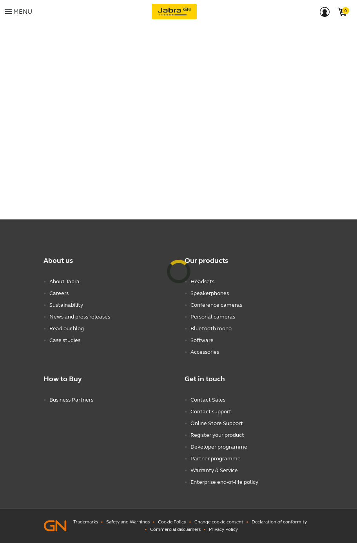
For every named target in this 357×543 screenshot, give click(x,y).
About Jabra (64, 281)
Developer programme (218, 446)
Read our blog (66, 328)
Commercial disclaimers (175, 529)
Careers (59, 293)
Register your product (217, 435)
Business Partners (71, 399)
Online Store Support (216, 423)
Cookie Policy (172, 522)
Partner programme (215, 458)
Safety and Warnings (128, 522)
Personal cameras (212, 316)
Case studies (64, 340)
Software (202, 340)
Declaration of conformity (279, 522)
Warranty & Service (214, 470)
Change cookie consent (218, 522)
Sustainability (66, 305)
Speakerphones (209, 293)
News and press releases (79, 316)
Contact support (210, 411)
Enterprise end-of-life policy (224, 482)
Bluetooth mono (211, 328)
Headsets (202, 281)
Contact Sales (207, 399)
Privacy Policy (223, 529)
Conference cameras (216, 305)
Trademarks (85, 522)
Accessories (204, 352)
